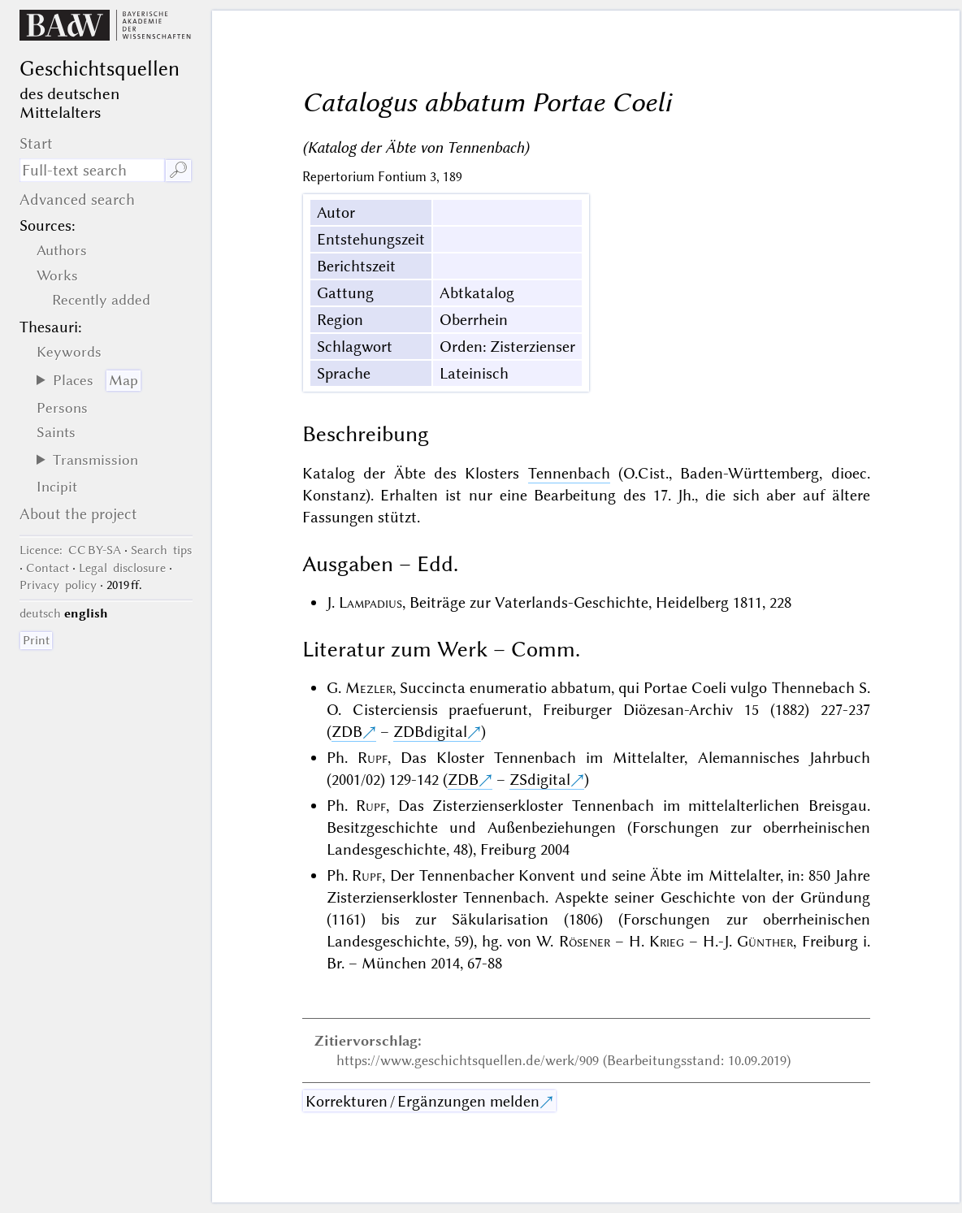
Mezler (368, 687)
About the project (78, 514)
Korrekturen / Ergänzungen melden (423, 1101)
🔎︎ (178, 170)
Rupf (373, 757)
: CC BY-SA (70, 550)
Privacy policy (58, 585)
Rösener (584, 941)
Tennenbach (569, 473)
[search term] (92, 170)
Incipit (57, 487)
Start (36, 143)
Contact (47, 568)
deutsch (40, 613)
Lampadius (370, 602)
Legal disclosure (122, 568)
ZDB (347, 731)
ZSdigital (539, 779)
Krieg (666, 941)
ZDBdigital (430, 731)
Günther (765, 941)
